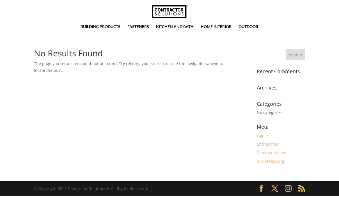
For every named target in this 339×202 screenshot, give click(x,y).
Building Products (100, 27)
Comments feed (272, 152)
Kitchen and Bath (175, 27)
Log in (262, 135)
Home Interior (216, 27)
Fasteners (138, 27)
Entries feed (268, 144)
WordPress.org (270, 161)
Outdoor (248, 27)
